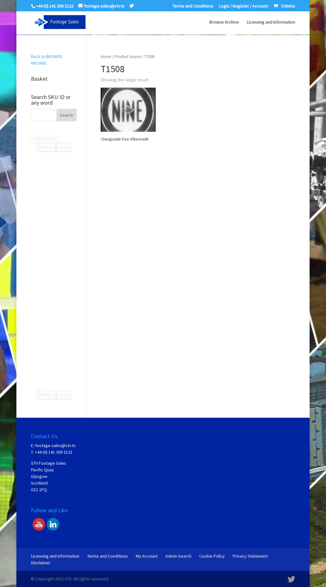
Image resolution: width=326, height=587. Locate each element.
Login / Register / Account (243, 6)
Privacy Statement (250, 556)
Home (106, 56)
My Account (146, 556)
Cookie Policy (212, 556)
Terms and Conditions (193, 6)
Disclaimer (40, 563)
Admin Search (178, 556)
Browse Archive (224, 22)
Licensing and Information (271, 22)
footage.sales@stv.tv (55, 445)
